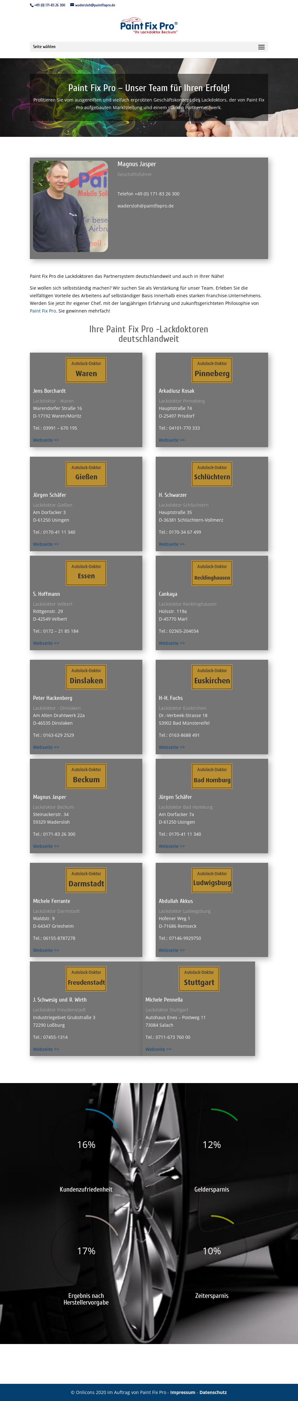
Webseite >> (46, 440)
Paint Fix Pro (43, 311)
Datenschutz (213, 1392)
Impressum (183, 1392)
